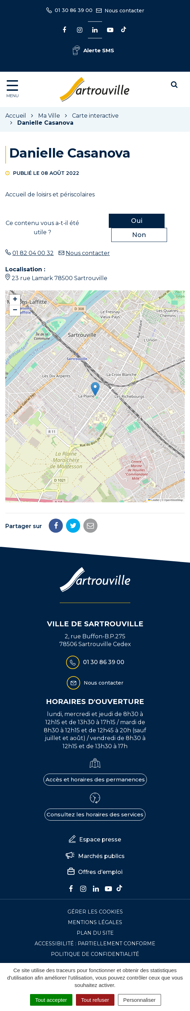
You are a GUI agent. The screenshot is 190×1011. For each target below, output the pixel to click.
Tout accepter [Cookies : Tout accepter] (51, 1000)
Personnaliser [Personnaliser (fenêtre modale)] (139, 1000)
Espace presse (95, 840)
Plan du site (95, 933)
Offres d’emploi (95, 872)
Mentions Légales (95, 922)
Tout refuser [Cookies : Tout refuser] (95, 1000)
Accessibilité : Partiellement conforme (95, 943)
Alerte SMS (93, 50)
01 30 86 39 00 (95, 662)
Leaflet (153, 500)
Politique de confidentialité (95, 954)
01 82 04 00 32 (33, 253)
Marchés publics (95, 856)
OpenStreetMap (173, 500)
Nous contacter (88, 253)
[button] (95, 389)
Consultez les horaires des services (95, 814)
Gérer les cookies (95, 912)
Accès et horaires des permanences (95, 779)
